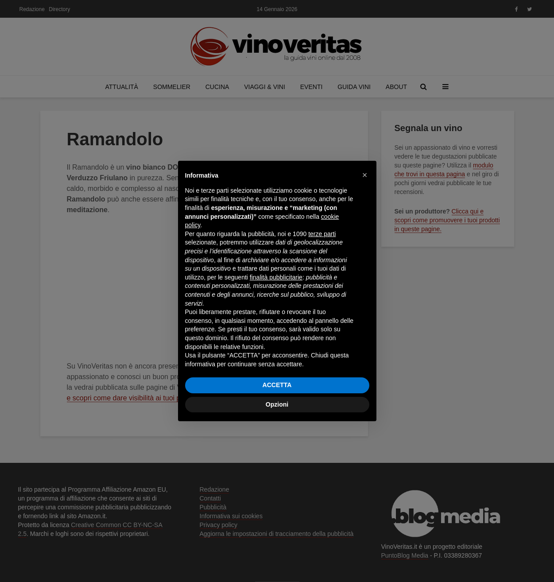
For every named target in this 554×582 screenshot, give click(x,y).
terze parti (322, 233)
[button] (365, 175)
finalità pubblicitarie (276, 277)
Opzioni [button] (277, 404)
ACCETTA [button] (277, 384)
